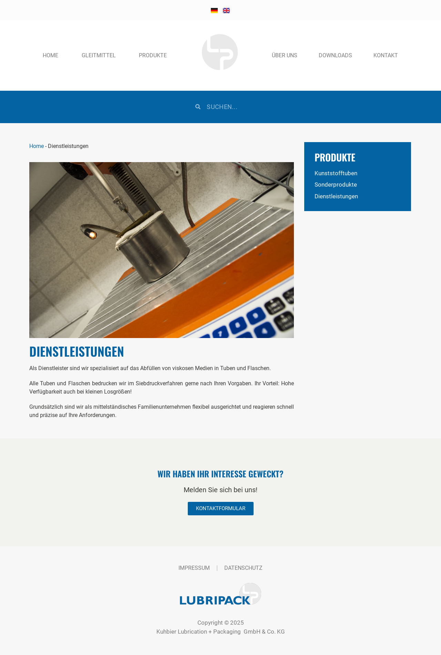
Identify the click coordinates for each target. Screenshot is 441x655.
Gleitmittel (99, 55)
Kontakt (385, 55)
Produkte (153, 55)
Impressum (194, 568)
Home (50, 55)
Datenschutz (243, 568)
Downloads (335, 55)
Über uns (284, 55)
